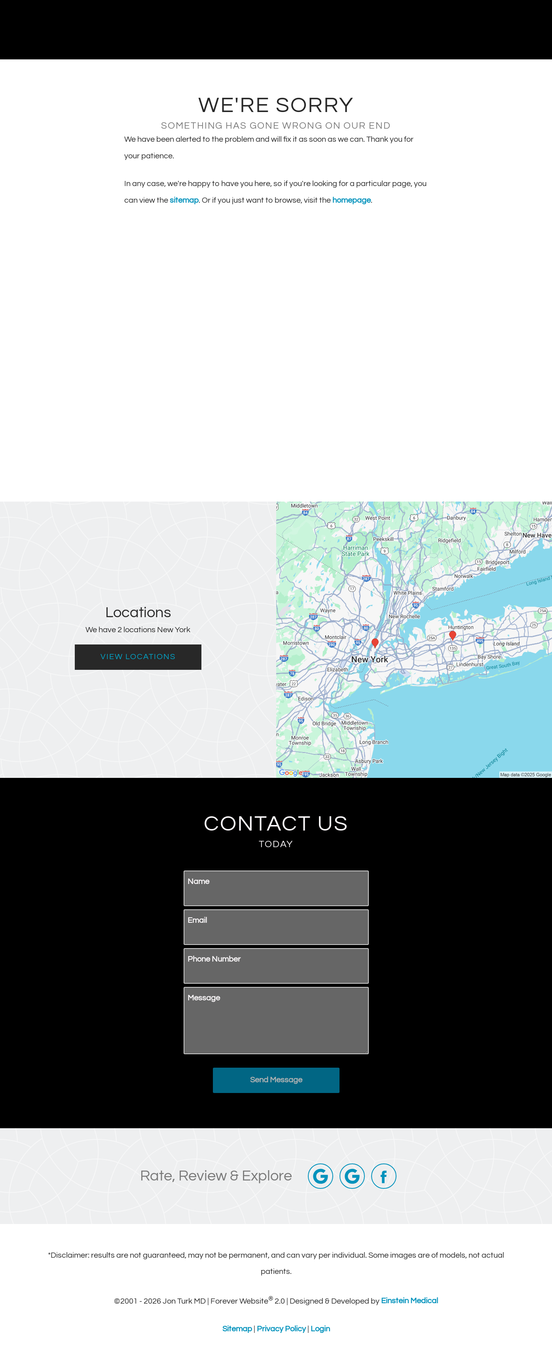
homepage (351, 200)
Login (320, 1329)
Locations (417, 29)
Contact (467, 29)
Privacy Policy (281, 1329)
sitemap (184, 200)
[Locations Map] (414, 639)
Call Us (370, 29)
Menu (515, 30)
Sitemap (237, 1329)
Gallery (327, 29)
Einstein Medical (409, 1301)
